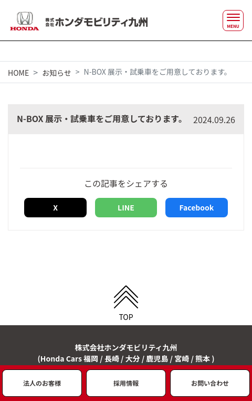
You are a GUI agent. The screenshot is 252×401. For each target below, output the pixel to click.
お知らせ (56, 72)
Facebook (196, 207)
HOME (18, 72)
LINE (126, 207)
